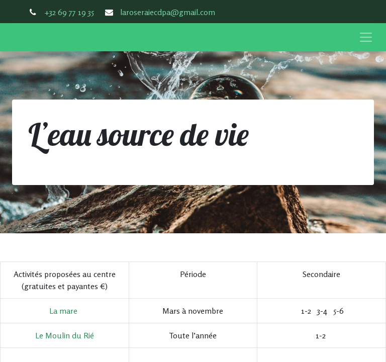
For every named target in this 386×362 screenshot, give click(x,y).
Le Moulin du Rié (64, 335)
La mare (63, 311)
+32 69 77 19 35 (69, 12)
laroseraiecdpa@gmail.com (167, 12)
